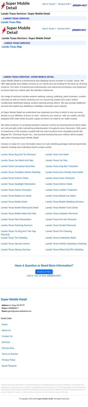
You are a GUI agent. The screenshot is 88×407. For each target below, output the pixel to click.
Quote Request (9, 366)
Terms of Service (10, 354)
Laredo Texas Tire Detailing (14, 238)
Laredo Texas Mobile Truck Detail (61, 207)
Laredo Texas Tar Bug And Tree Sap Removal (18, 233)
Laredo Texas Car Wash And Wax (17, 160)
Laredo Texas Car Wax (56, 160)
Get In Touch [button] (48, 4)
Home (4, 324)
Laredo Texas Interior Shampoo (16, 190)
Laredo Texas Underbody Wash (60, 238)
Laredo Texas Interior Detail (58, 184)
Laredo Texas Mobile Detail (14, 201)
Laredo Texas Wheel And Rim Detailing (64, 249)
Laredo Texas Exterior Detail (14, 178)
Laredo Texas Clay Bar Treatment (61, 166)
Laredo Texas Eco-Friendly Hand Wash (64, 172)
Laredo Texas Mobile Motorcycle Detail (19, 207)
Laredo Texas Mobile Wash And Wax (18, 213)
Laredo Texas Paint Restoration (16, 219)
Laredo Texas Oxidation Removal (61, 213)
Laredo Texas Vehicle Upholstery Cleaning (65, 243)
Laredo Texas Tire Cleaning (58, 231)
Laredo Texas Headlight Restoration (18, 184)
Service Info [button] (64, 4)
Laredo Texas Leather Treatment (61, 190)
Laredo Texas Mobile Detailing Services (64, 201)
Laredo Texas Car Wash (57, 154)
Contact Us (7, 336)
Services (6, 342)
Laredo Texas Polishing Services (16, 225)
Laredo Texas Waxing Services (16, 249)
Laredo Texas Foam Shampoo (60, 178)
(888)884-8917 (80, 5)
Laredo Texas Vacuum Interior (15, 243)
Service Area (8, 348)
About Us (6, 330)
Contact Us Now (44, 272)
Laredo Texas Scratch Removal (60, 225)
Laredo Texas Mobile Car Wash (60, 196)
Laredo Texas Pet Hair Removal (60, 219)
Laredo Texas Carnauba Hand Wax (18, 166)
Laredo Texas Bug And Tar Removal (18, 154)
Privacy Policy (8, 360)
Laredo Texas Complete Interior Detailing (20, 172)
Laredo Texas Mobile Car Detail (16, 196)
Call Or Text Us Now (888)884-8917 (44, 276)
